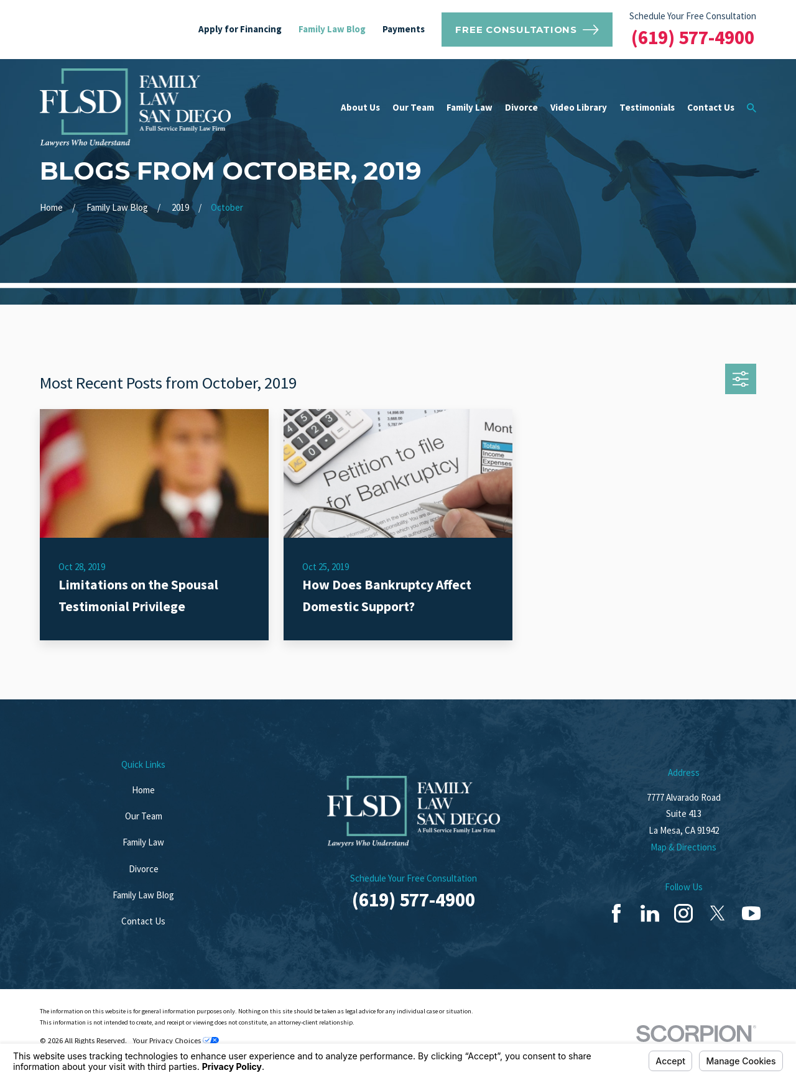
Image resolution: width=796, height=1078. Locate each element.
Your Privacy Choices (175, 1040)
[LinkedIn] (650, 913)
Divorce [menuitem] (521, 107)
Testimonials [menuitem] (647, 107)
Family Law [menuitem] (470, 107)
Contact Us (143, 921)
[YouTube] (751, 913)
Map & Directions (683, 847)
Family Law (143, 842)
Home (143, 790)
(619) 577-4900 (692, 37)
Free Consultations (526, 30)
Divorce (144, 869)
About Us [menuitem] (360, 107)
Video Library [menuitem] (578, 107)
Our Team (143, 816)
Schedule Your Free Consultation (692, 16)
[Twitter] (717, 913)
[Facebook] (616, 913)
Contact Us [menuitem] (710, 107)
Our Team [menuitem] (413, 107)
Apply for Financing (240, 29)
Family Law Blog (332, 29)
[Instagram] (683, 913)
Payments (403, 29)
